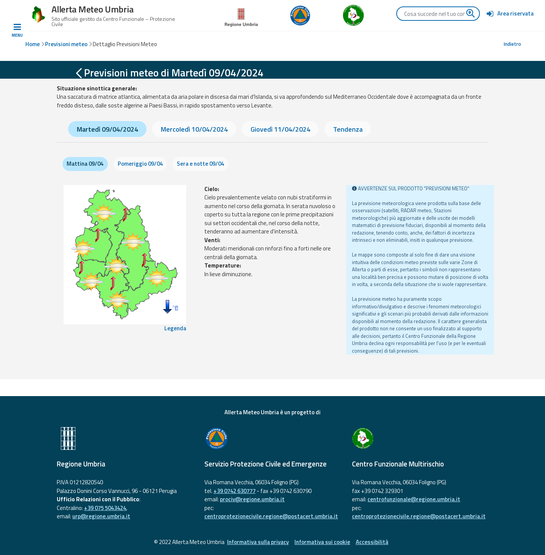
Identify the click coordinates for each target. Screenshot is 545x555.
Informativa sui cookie (322, 542)
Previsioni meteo (66, 44)
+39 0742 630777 (234, 491)
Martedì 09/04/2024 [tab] (107, 129)
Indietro (512, 44)
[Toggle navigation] (17, 31)
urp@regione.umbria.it (101, 516)
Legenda (175, 328)
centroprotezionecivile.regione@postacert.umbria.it (271, 516)
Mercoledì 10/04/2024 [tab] (194, 129)
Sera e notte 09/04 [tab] (200, 163)
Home (32, 44)
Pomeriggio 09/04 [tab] (140, 163)
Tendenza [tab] (348, 129)
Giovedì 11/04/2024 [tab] (280, 129)
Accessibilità (372, 542)
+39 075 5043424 (105, 508)
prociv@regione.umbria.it (252, 499)
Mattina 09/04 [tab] (85, 163)
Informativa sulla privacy (258, 542)
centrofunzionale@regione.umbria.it (413, 499)
